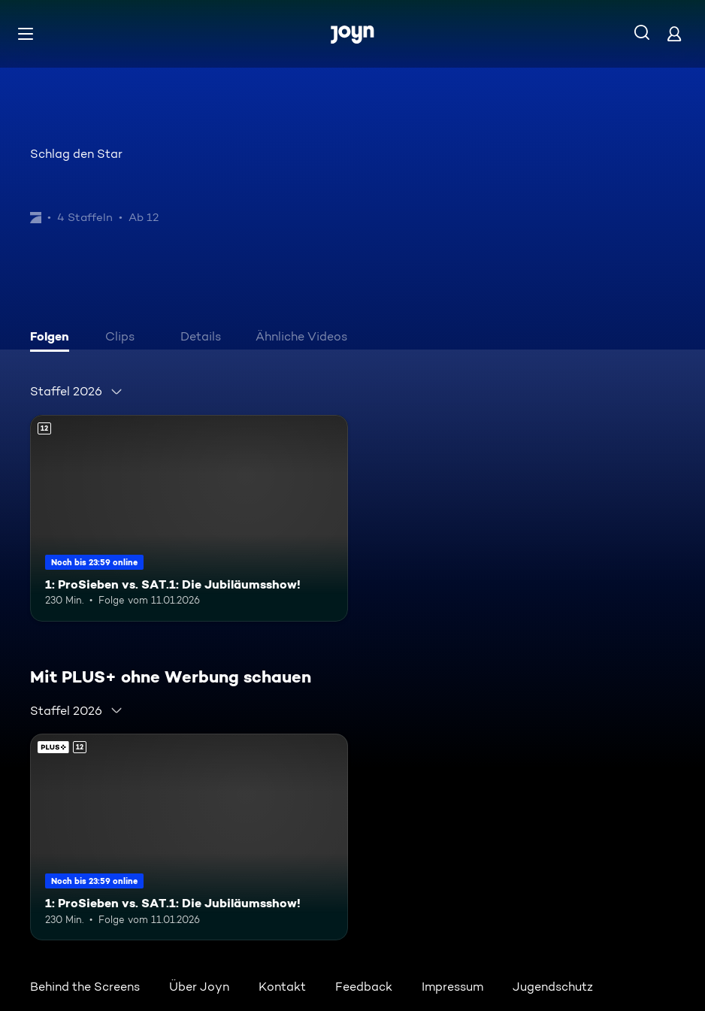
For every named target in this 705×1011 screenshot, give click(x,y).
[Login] (674, 33)
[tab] (53, 338)
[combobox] (77, 392)
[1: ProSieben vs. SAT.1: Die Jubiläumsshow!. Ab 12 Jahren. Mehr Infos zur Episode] (189, 518)
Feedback (363, 986)
